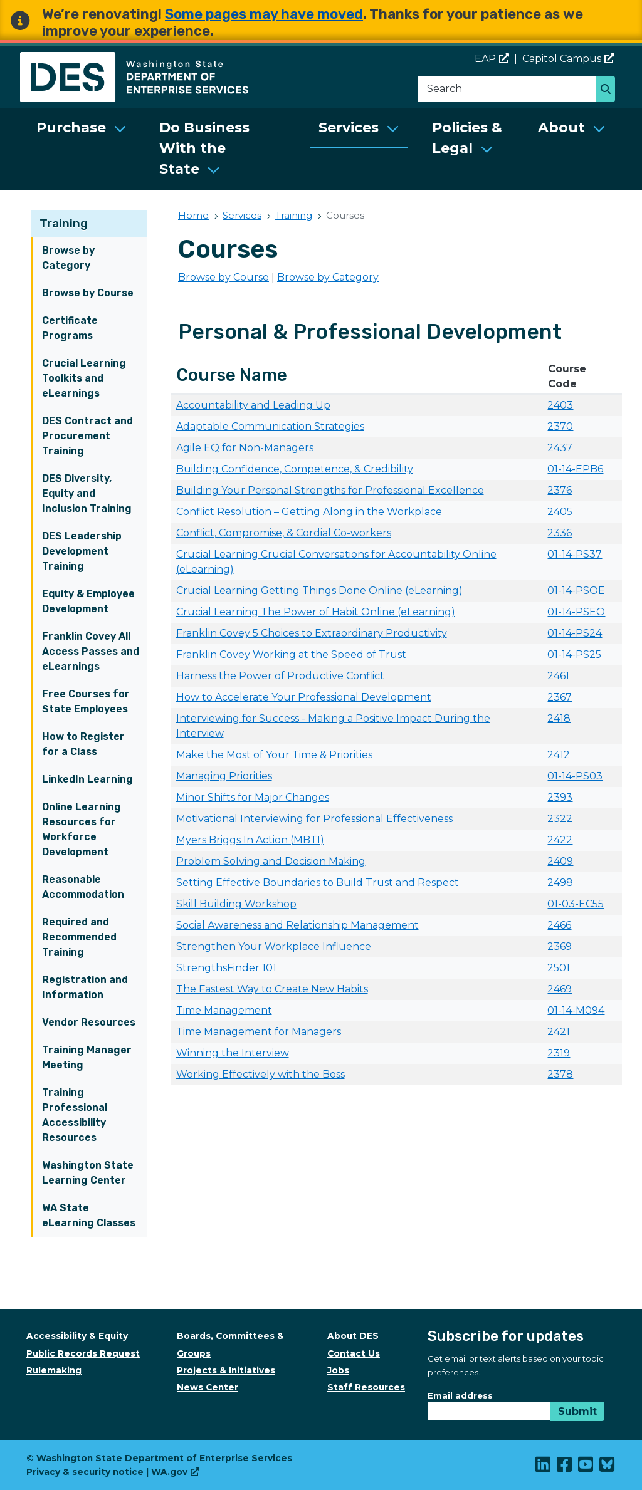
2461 (558, 676)
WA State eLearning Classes (88, 1215)
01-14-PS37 (574, 554)
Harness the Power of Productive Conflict (280, 676)
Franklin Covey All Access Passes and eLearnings (90, 651)
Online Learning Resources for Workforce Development (81, 829)
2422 (559, 840)
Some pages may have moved (264, 14)
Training (63, 223)
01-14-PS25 (574, 654)
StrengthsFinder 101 (226, 968)
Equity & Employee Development (88, 601)
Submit (577, 1411)
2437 (559, 448)
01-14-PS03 (575, 776)
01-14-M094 (575, 1010)
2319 (558, 1053)
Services (348, 127)
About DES (353, 1336)
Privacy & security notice (85, 1472)
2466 (559, 925)
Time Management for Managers (258, 1032)
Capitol (568, 59)
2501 (558, 968)
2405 (559, 512)
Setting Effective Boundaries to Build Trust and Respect (317, 882)
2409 (560, 861)
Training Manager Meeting (87, 1057)
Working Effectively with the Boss (260, 1074)
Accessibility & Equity (77, 1336)
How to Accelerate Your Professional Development (303, 697)
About (561, 127)
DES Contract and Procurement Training (87, 436)
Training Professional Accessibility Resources (74, 1115)
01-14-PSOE (576, 591)
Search (609, 90)
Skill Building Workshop (236, 904)
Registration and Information (85, 987)
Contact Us (353, 1353)
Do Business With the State (204, 148)
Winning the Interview (232, 1053)
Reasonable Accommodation (83, 886)
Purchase (71, 127)
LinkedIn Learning (87, 779)
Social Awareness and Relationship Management (297, 925)
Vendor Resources (88, 1022)
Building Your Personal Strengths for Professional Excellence (330, 490)
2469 (559, 989)
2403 (560, 405)
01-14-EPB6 (575, 469)
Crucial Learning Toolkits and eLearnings (84, 378)
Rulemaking (54, 1370)
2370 (560, 426)
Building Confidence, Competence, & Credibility (294, 469)
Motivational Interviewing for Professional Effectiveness (314, 819)
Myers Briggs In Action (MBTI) (250, 840)
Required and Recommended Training (79, 937)
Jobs (338, 1370)
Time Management (224, 1010)
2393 (559, 797)
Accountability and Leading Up (253, 405)
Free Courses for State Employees (86, 701)
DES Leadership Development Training (82, 551)
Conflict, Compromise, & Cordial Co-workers (283, 533)
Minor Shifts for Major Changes (252, 797)
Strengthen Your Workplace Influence (273, 946)
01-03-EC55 (575, 904)
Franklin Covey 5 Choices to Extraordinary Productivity (311, 633)
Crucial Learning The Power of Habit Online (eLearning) (315, 612)
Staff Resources (366, 1387)
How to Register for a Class (83, 744)
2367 (559, 697)
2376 (559, 490)
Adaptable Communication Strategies (270, 426)
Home (193, 215)
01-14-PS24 (574, 633)
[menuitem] (81, 149)
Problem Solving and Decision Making (271, 861)
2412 (558, 755)
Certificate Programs (70, 328)
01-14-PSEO (576, 612)
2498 (560, 882)
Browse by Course (88, 293)
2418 (559, 718)
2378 (560, 1074)
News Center (207, 1387)
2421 (558, 1032)
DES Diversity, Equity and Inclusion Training (87, 493)
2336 (559, 533)
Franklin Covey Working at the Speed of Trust (291, 654)
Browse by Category (68, 257)
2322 (559, 819)
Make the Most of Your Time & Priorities (274, 755)
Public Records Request (83, 1353)
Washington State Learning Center (88, 1172)
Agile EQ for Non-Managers (244, 448)
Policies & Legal (467, 138)
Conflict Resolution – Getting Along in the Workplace (309, 512)
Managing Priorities (224, 776)
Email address (460, 1395)
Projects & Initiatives (226, 1370)
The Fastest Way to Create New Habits (272, 989)
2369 (559, 946)
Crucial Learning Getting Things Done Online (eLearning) (319, 591)
